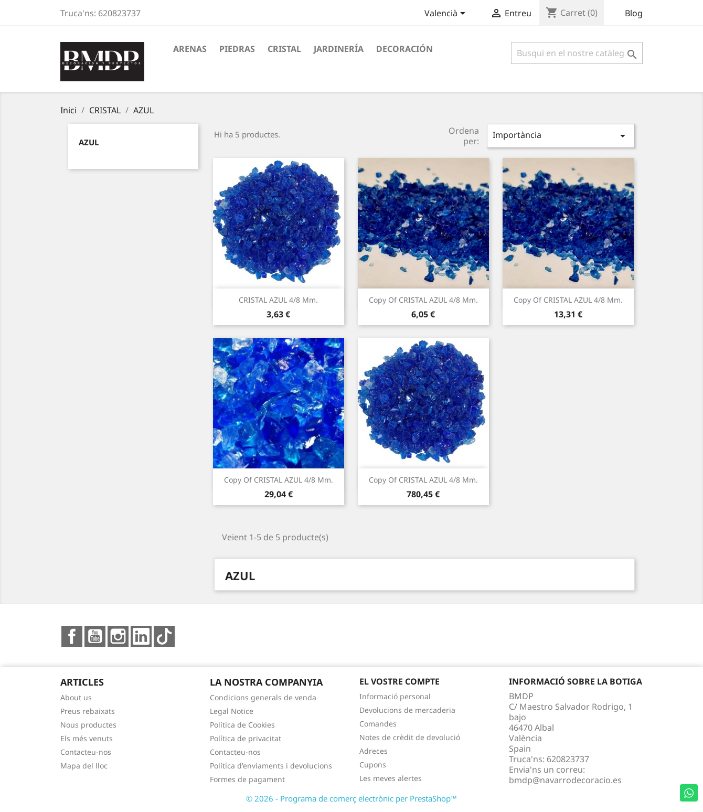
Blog (634, 13)
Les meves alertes (390, 778)
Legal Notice (231, 711)
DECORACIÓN (404, 49)
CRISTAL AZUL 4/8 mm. (278, 300)
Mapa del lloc (84, 766)
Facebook (71, 636)
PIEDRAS (237, 49)
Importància (561, 135)
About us (76, 697)
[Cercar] (577, 53)
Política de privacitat (245, 738)
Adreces (373, 751)
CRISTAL (284, 49)
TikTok (164, 636)
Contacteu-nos (85, 752)
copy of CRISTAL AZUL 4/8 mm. (423, 300)
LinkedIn (141, 636)
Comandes (378, 724)
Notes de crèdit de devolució (409, 737)
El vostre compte (399, 681)
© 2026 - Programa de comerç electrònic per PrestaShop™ (351, 798)
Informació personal (395, 696)
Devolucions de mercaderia (407, 710)
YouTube (94, 636)
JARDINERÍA (339, 49)
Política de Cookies (242, 725)
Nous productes (88, 725)
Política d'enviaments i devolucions (271, 766)
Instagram (118, 636)
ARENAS (190, 49)
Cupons (372, 765)
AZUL (89, 142)
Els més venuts (86, 738)
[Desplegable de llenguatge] (446, 14)
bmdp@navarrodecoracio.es (565, 780)
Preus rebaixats (87, 711)
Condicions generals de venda (263, 697)
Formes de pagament (247, 779)
